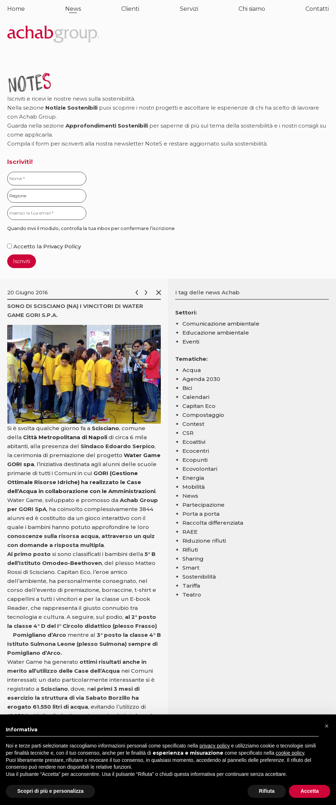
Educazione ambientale (215, 332)
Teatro (191, 594)
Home (16, 8)
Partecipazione (203, 504)
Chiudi (160, 292)
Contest (193, 423)
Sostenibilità (199, 576)
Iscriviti (21, 261)
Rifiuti (190, 549)
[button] (326, 726)
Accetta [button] (309, 791)
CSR (188, 432)
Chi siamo (252, 8)
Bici (187, 388)
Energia (193, 477)
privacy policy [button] (215, 746)
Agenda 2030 (201, 379)
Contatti (317, 8)
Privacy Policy (62, 246)
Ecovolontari (199, 468)
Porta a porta (200, 513)
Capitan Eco (198, 405)
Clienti (130, 8)
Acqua (191, 370)
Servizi (189, 8)
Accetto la (25, 246)
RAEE (189, 531)
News (73, 8)
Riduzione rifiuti (204, 540)
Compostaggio (203, 414)
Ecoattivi (193, 441)
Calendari (195, 397)
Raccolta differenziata (212, 522)
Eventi (190, 341)
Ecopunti (195, 459)
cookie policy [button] (290, 753)
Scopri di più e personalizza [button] (50, 791)
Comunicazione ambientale (220, 323)
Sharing (193, 558)
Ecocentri (195, 450)
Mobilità (193, 486)
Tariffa (191, 585)
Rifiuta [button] (267, 791)
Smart (190, 567)
